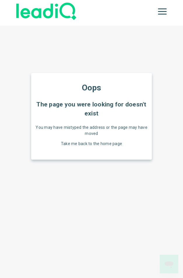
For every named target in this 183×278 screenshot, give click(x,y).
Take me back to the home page (91, 143)
